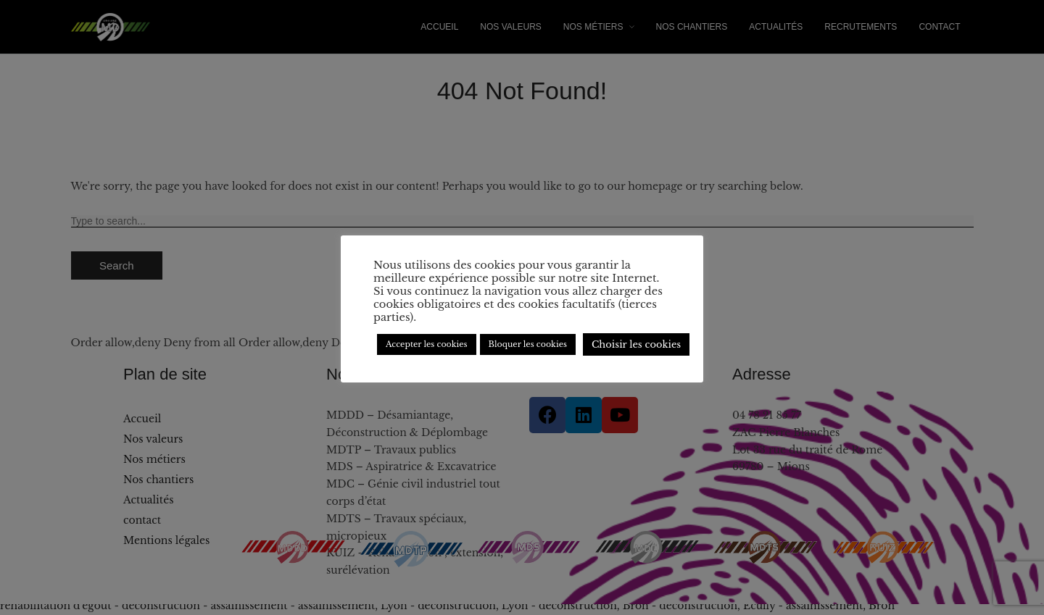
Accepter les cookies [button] (427, 344)
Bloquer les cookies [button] (528, 344)
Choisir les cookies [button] (636, 344)
